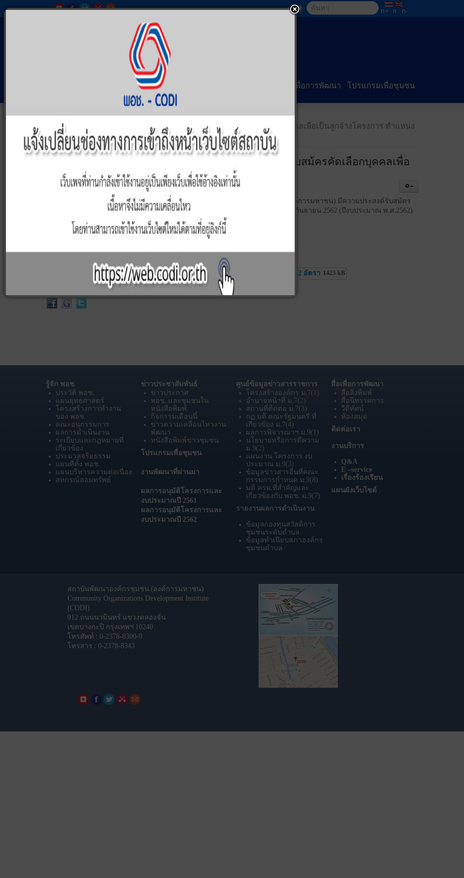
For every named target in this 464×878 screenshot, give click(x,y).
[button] (295, 10)
